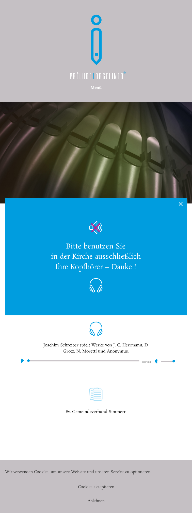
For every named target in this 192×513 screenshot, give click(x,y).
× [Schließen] (181, 204)
